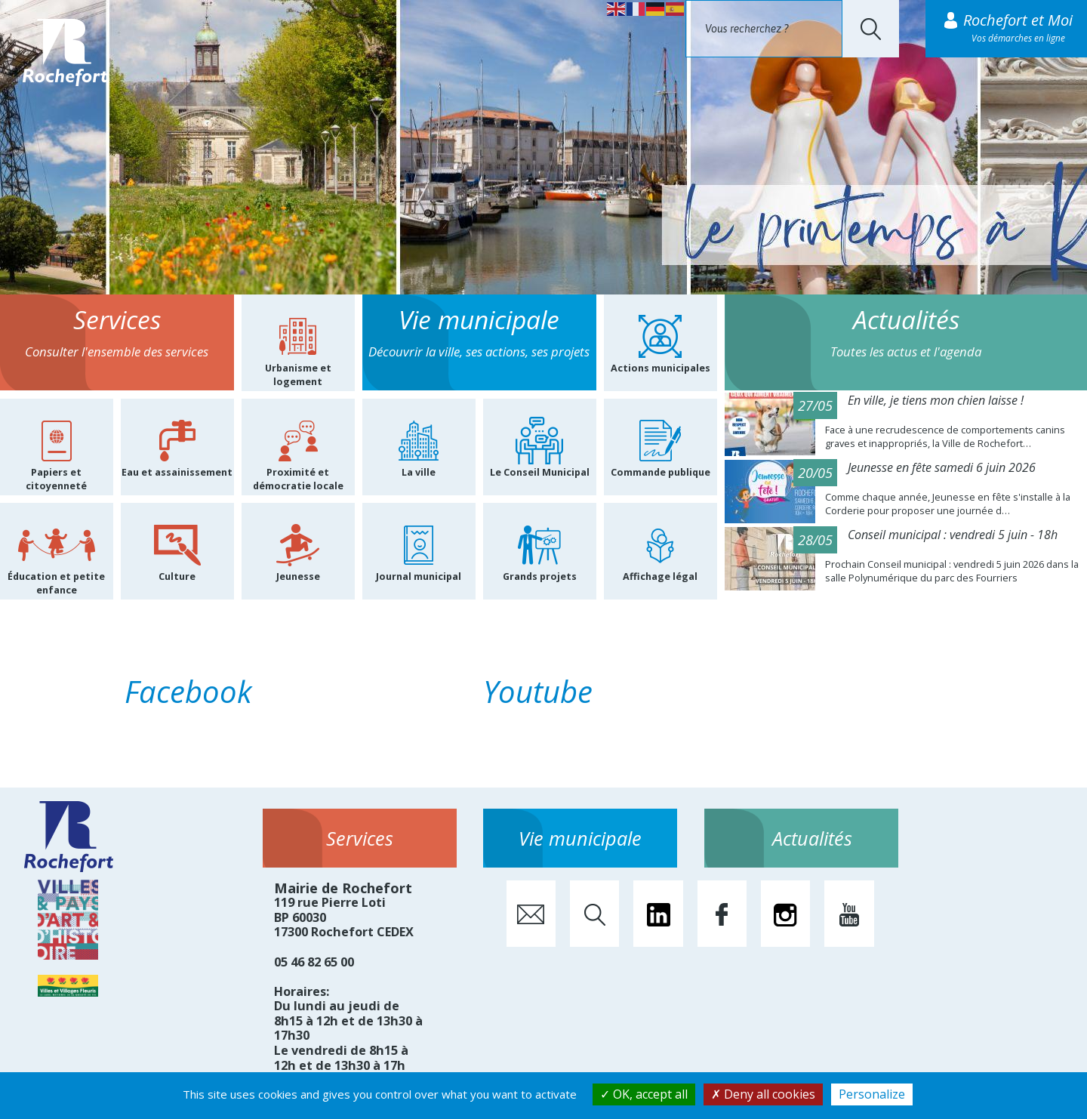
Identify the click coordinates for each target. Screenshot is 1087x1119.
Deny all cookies (763, 1094)
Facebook (188, 691)
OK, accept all (644, 1094)
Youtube (538, 691)
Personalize (872, 1094)
